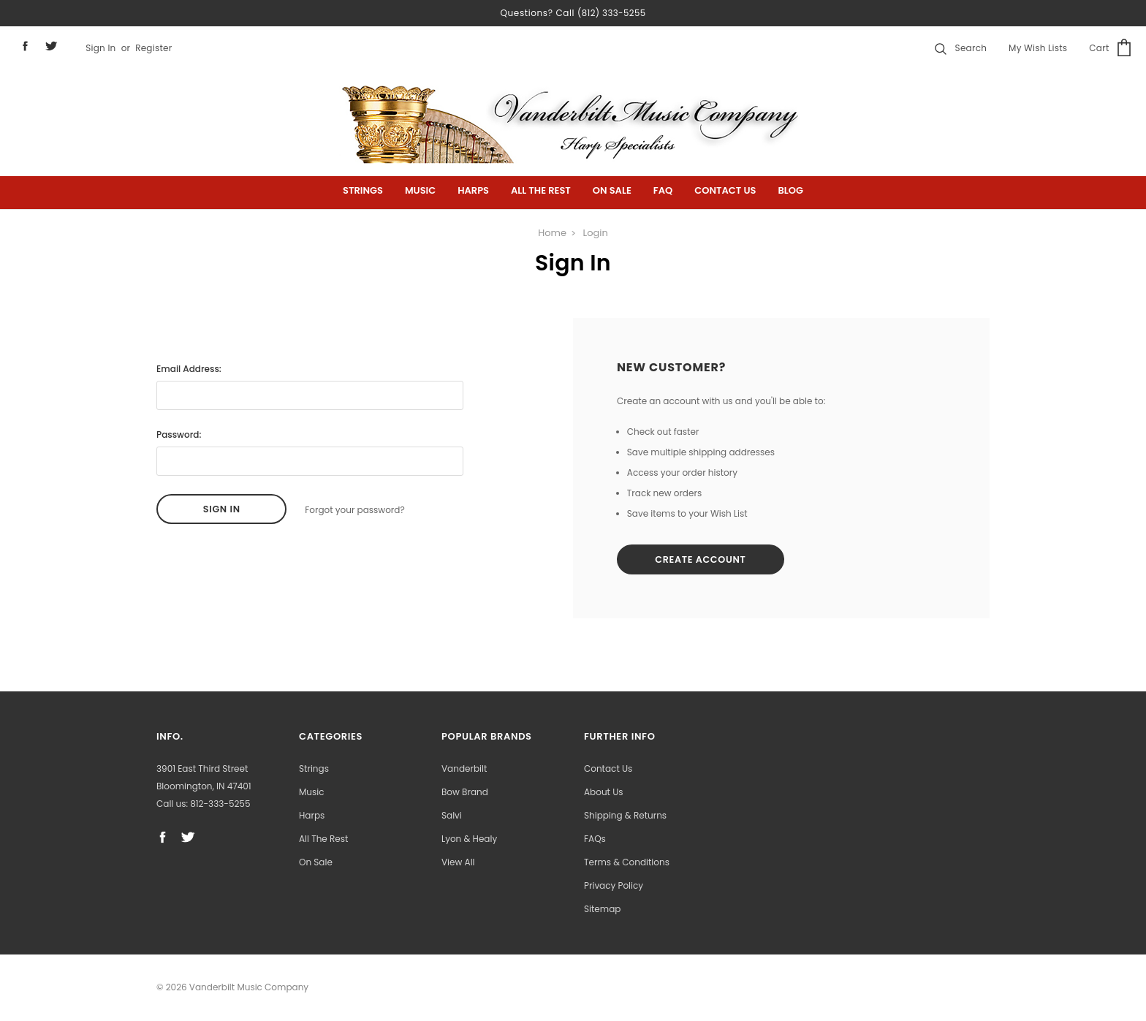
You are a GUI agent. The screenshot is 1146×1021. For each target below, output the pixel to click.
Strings (363, 190)
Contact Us (725, 190)
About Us (603, 792)
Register (153, 48)
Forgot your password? (355, 509)
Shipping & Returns (625, 816)
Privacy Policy (613, 886)
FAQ (662, 190)
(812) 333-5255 (612, 13)
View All (458, 863)
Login (595, 233)
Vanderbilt (464, 769)
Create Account (705, 560)
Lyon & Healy (469, 839)
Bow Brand (464, 792)
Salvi (451, 816)
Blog (790, 190)
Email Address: (188, 369)
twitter (51, 46)
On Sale (612, 190)
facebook (25, 45)
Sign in (100, 48)
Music (420, 190)
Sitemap (602, 909)
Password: (178, 434)
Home (552, 233)
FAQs (595, 839)
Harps (473, 190)
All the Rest (541, 190)
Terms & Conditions (626, 863)
